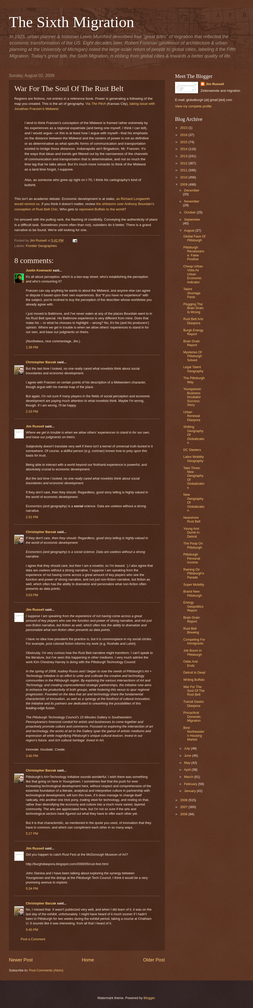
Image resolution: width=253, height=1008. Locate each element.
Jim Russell (35, 426)
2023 (184, 128)
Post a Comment (33, 939)
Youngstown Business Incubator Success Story (192, 397)
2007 (184, 807)
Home (88, 959)
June (188, 755)
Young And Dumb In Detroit (191, 532)
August (189, 230)
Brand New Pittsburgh (192, 593)
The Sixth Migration (71, 22)
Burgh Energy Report (193, 332)
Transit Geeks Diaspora (193, 703)
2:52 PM (32, 517)
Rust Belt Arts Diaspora (193, 321)
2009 (184, 184)
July (187, 748)
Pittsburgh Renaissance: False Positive (193, 253)
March (189, 777)
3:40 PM (32, 756)
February (191, 784)
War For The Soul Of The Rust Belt (193, 691)
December (191, 190)
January (190, 791)
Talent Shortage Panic (191, 293)
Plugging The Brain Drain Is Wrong (193, 308)
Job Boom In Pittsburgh (192, 652)
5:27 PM (32, 833)
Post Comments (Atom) (46, 970)
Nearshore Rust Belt (191, 519)
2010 (184, 177)
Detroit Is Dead (194, 672)
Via (88, 104)
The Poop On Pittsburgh (193, 545)
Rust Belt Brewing (191, 630)
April (187, 770)
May (187, 763)
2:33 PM (32, 411)
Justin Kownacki (39, 270)
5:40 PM (32, 930)
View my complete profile (193, 106)
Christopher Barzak (41, 362)
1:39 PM (32, 347)
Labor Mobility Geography (193, 458)
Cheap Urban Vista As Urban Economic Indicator (193, 274)
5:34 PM (32, 888)
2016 (184, 135)
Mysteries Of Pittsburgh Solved (192, 356)
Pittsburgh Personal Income (191, 558)
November (191, 201)
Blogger (149, 998)
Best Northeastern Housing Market (193, 733)
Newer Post (21, 959)
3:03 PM (32, 595)
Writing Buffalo (193, 680)
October (190, 212)
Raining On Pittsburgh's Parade (193, 573)
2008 (184, 800)
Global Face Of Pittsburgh (194, 238)
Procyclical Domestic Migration (192, 716)
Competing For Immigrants (194, 641)
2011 (184, 170)
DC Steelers (192, 450)
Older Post (154, 959)
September (192, 219)
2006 (184, 814)
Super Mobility (193, 584)
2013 (184, 156)
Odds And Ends (190, 663)
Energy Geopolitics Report (193, 606)
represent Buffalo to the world (101, 209)
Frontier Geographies (41, 246)
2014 (184, 149)
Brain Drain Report (191, 343)
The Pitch (98, 104)
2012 (184, 163)
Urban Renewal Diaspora (191, 416)
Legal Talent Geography (193, 369)
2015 (184, 142)
